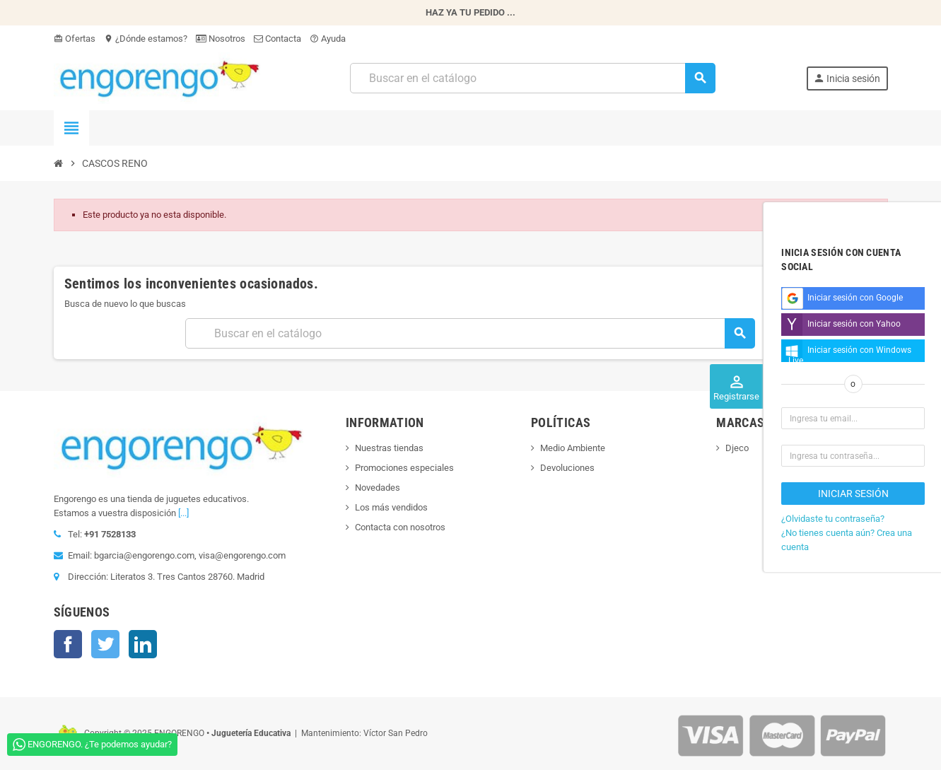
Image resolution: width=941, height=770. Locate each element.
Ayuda (328, 38)
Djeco (737, 448)
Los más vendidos (391, 507)
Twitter (105, 644)
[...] (183, 513)
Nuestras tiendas (389, 448)
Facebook (68, 644)
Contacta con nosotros (400, 527)
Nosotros (220, 38)
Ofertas (74, 38)
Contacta (277, 38)
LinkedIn (143, 644)
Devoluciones (567, 467)
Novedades (377, 487)
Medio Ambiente (572, 448)
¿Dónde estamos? (145, 38)
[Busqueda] (532, 78)
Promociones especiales (404, 467)
